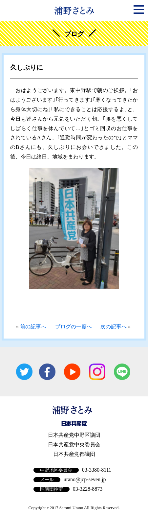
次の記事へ (113, 326)
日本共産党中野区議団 (74, 435)
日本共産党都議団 (74, 454)
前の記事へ (33, 326)
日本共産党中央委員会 (74, 444)
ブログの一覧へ (73, 326)
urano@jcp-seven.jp (85, 479)
